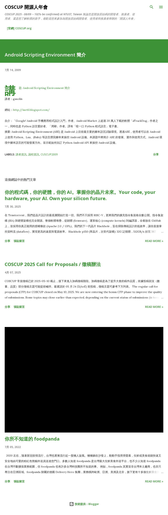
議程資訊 (33, 154)
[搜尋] (151, 7)
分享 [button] (156, 154)
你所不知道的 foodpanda (32, 438)
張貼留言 (19, 241)
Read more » (154, 241)
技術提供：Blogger (84, 504)
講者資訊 (21, 154)
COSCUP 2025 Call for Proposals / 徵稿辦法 (53, 264)
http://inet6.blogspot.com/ (31, 110)
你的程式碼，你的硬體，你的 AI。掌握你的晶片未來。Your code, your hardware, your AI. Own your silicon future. (80, 195)
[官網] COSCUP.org (19, 28)
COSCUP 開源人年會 (26, 7)
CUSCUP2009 (49, 154)
